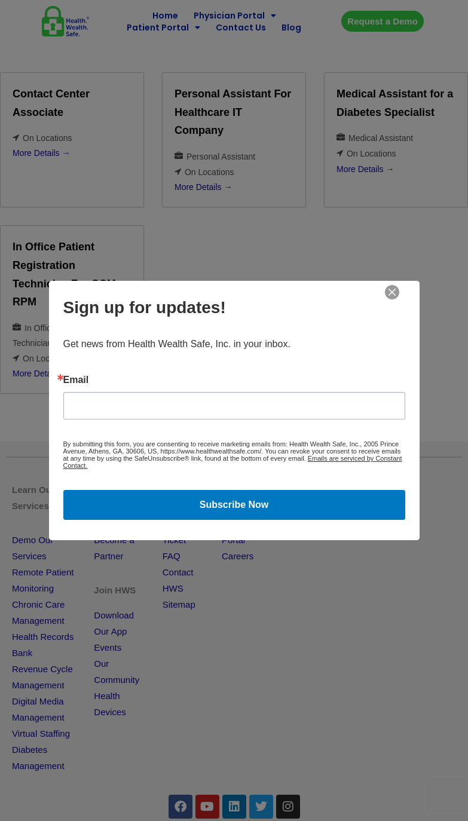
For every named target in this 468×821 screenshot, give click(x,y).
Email (76, 380)
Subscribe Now (234, 505)
